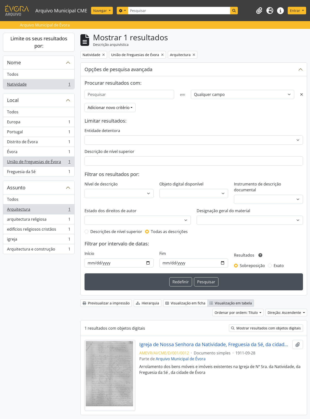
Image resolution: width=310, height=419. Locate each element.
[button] (259, 10)
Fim (162, 253)
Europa (38, 123)
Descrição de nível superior (109, 151)
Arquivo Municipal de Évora (181, 358)
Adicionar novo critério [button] (109, 107)
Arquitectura (38, 210)
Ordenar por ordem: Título (237, 312)
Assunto (16, 187)
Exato (279, 265)
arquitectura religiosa (38, 220)
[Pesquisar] (179, 10)
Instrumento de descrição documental (257, 187)
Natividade (38, 85)
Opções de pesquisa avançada (118, 69)
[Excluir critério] (301, 94)
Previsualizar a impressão (106, 303)
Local (13, 100)
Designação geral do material (223, 210)
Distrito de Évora (38, 143)
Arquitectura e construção (38, 250)
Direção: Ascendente (285, 312)
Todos (12, 74)
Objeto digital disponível (181, 184)
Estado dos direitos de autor (111, 210)
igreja (38, 240)
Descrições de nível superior (116, 231)
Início (89, 253)
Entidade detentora (102, 130)
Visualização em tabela (230, 303)
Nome (14, 62)
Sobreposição (252, 265)
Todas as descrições (169, 231)
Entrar (295, 10)
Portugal (38, 133)
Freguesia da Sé (38, 172)
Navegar (100, 10)
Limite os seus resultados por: (38, 42)
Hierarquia (147, 303)
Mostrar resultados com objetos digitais (266, 328)
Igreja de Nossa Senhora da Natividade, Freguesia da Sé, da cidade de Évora (215, 344)
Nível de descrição (101, 184)
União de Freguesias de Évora (38, 163)
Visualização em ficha (185, 303)
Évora (38, 153)
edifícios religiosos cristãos (38, 230)
